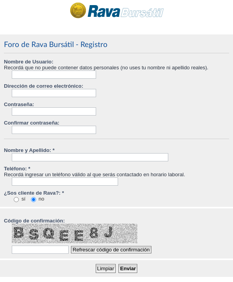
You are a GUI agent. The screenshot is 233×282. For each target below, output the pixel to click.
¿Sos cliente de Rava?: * (34, 193)
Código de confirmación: (34, 221)
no (37, 199)
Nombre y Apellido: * (29, 150)
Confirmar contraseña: (31, 123)
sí (19, 199)
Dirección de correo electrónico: (43, 86)
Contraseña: (19, 104)
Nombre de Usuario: (28, 62)
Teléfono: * (17, 169)
